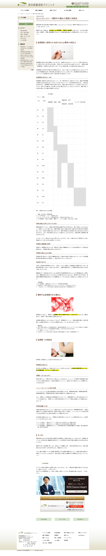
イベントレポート (68, 537)
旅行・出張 (77, 6)
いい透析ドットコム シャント (46, 330)
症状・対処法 (24, 32)
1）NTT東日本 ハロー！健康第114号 (48, 215)
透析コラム (81, 10)
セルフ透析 (56, 540)
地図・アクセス (53, 10)
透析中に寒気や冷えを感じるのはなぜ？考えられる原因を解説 (27, 57)
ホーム (19, 13)
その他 (22, 40)
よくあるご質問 (67, 10)
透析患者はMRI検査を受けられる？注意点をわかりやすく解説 (27, 65)
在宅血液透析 (57, 532)
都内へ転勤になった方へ (69, 532)
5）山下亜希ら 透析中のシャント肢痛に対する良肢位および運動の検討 (57, 422)
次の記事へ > (80, 519)
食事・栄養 (23, 34)
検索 (26, 24)
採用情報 (85, 6)
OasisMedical (81, 535)
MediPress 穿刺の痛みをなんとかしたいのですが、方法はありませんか (57, 285)
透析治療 (23, 30)
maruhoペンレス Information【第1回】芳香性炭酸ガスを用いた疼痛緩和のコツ (58, 331)
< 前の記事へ (43, 519)
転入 (70, 6)
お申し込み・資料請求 (47, 542)
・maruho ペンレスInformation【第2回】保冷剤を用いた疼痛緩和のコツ (57, 287)
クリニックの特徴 (25, 10)
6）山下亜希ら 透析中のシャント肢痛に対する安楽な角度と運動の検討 (57, 424)
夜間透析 (56, 535)
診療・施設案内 (39, 10)
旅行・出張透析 (57, 537)
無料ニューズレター (82, 532)
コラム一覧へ (62, 519)
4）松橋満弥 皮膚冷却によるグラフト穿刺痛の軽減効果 (53, 283)
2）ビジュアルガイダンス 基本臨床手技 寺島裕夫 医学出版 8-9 (55, 217)
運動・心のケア (24, 36)
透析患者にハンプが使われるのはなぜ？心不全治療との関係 (27, 48)
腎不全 (22, 38)
